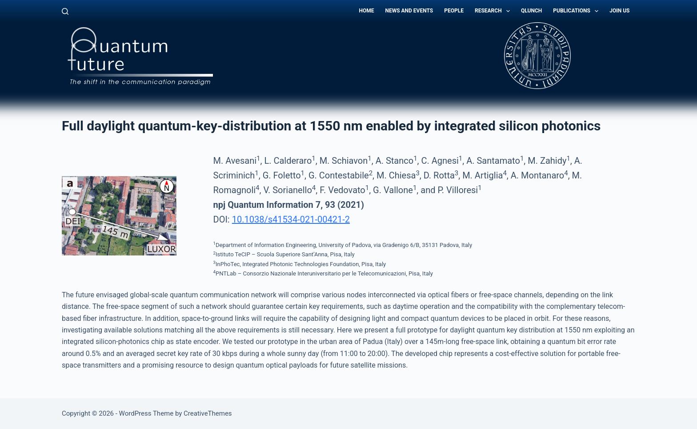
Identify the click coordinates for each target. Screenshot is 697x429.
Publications (577, 11)
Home (366, 11)
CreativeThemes (208, 413)
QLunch (531, 11)
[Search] (65, 11)
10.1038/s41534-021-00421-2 (291, 219)
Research (494, 11)
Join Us (619, 11)
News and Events (409, 11)
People (454, 11)
